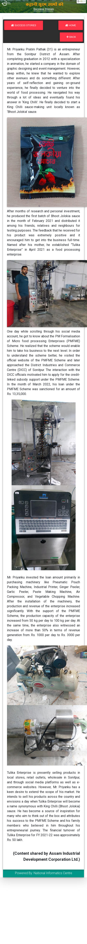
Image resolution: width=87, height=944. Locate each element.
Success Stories (23, 25)
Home (70, 25)
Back (71, 36)
